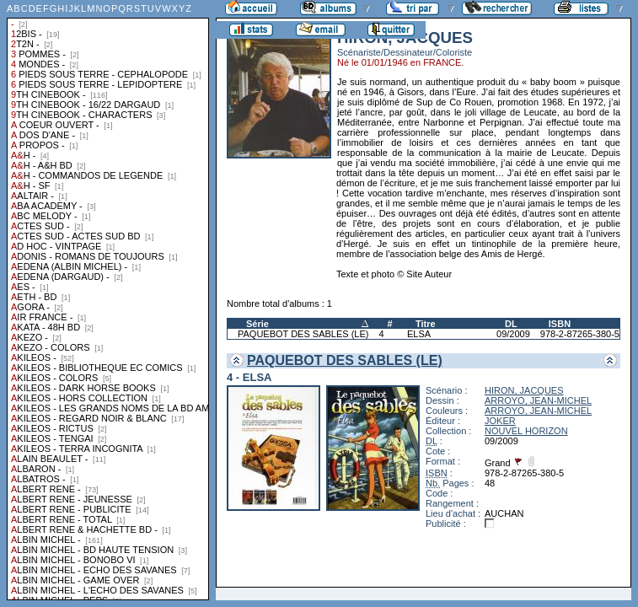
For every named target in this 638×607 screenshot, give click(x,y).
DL (511, 324)
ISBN (560, 324)
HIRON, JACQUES (524, 390)
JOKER (500, 421)
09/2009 (513, 334)
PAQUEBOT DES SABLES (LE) (303, 334)
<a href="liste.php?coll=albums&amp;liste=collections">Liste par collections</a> (108, 300)
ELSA (419, 334)
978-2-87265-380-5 (579, 334)
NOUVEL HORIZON (526, 431)
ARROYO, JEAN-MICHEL (538, 400)
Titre (426, 324)
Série (257, 324)
